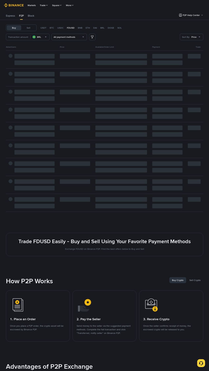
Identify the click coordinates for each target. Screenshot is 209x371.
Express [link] (10, 15)
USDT (43, 27)
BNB (80, 27)
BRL (102, 27)
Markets (32, 5)
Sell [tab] (28, 27)
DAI (95, 27)
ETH (88, 27)
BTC (52, 27)
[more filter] (92, 37)
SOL (119, 27)
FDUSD (70, 27)
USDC (60, 27)
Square (57, 5)
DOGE (111, 27)
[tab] (10, 16)
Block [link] (31, 15)
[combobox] (39, 37)
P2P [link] (21, 15)
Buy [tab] (14, 27)
